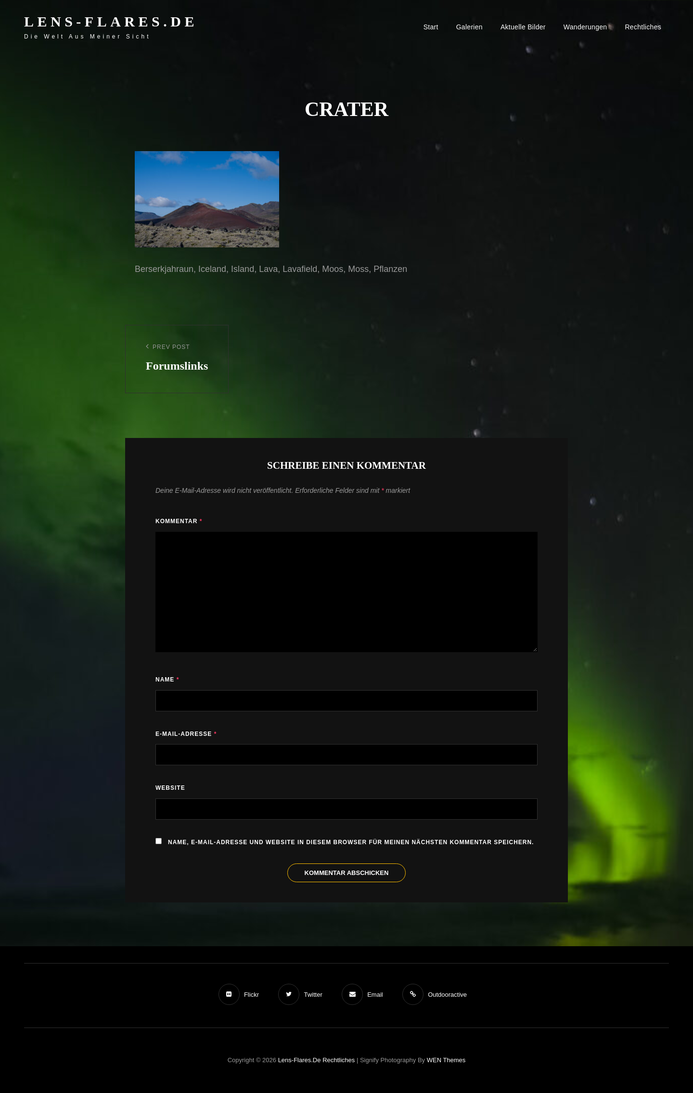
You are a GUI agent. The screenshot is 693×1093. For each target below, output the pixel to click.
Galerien (469, 27)
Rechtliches (643, 27)
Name (167, 679)
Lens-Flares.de (111, 21)
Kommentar (178, 521)
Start (431, 27)
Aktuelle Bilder (523, 27)
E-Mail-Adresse (186, 734)
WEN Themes (446, 1060)
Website (170, 787)
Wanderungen (585, 27)
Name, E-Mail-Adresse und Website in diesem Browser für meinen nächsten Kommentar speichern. (351, 842)
